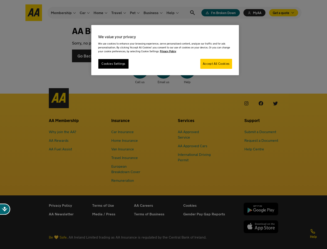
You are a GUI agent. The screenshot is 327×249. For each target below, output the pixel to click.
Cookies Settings (113, 63)
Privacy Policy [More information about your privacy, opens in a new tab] (168, 51)
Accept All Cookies (216, 63)
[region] (165, 50)
